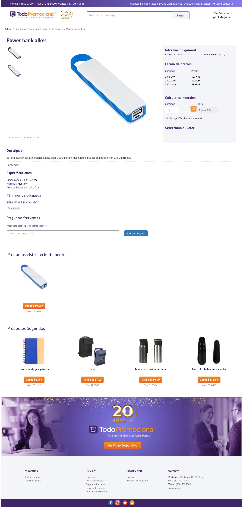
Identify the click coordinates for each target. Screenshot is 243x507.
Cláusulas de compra (96, 491)
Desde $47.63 (34, 379)
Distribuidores (174, 488)
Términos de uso (32, 480)
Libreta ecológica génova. (34, 369)
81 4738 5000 (48, 3)
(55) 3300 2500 (183, 484)
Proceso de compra (95, 488)
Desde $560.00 (150, 379)
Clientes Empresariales (143, 3)
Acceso (217, 3)
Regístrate (91, 477)
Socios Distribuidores (170, 3)
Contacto (228, 3)
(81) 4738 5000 (181, 480)
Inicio (18, 28)
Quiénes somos (32, 477)
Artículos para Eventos (197, 3)
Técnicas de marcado (137, 480)
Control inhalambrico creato (209, 369)
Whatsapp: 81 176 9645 (191, 477)
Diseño (130, 477)
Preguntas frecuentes (96, 484)
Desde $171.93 (209, 379)
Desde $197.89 (34, 305)
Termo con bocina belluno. (151, 369)
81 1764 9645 (76, 3)
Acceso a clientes (94, 480)
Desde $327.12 (92, 379)
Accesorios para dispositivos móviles (43, 28)
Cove (92, 369)
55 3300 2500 (25, 3)
